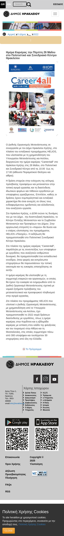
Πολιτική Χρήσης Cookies (32, 524)
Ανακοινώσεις (30, 395)
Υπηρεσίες (29, 410)
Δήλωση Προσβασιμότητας (15, 473)
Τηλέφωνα (47, 395)
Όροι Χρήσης (12, 464)
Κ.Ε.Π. (45, 393)
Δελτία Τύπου (30, 393)
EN (9, 4)
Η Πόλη (46, 403)
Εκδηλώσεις (30, 405)
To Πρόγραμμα (33, 349)
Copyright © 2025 (37, 459)
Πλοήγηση (11, 477)
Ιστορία (46, 405)
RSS (7, 491)
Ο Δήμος (21, 34)
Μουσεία (46, 410)
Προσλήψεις (30, 400)
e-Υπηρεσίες (48, 398)
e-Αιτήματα (47, 400)
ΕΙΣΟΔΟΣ (58, 4)
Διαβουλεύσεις (31, 403)
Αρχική (11, 34)
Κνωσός (46, 408)
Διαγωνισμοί (30, 398)
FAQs (8, 484)
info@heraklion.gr (17, 403)
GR (3, 4)
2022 (35, 34)
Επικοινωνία (12, 457)
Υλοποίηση (36, 464)
